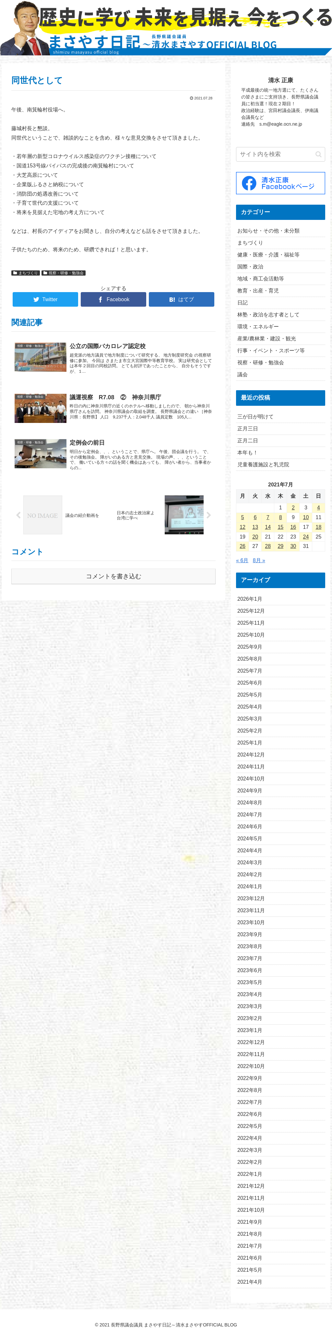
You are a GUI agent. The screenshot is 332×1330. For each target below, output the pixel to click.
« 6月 (242, 560)
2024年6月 (249, 826)
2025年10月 (251, 635)
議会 (242, 374)
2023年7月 (249, 958)
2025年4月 (249, 707)
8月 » (259, 560)
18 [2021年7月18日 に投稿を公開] (319, 527)
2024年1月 (249, 886)
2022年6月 (249, 1114)
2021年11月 (251, 1198)
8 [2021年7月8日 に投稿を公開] (280, 517)
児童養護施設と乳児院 (263, 464)
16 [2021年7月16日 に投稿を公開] (293, 527)
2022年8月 (249, 1090)
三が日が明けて (255, 416)
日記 (242, 302)
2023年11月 (251, 910)
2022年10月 (251, 1066)
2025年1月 (249, 742)
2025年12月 (251, 611)
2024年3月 (249, 862)
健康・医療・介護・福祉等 (268, 254)
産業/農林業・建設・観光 (266, 338)
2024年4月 (249, 850)
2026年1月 (249, 599)
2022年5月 (249, 1126)
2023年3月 (249, 1006)
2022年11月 (251, 1054)
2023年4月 (249, 994)
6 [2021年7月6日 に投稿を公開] (255, 517)
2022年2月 (249, 1162)
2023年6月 (249, 970)
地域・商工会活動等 (260, 278)
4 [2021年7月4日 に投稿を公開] (318, 507)
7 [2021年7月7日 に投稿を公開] (268, 517)
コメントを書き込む (113, 576)
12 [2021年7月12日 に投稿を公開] (242, 527)
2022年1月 (249, 1174)
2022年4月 (249, 1138)
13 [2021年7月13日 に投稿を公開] (255, 527)
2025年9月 (249, 647)
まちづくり (25, 273)
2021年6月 (249, 1258)
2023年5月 (249, 982)
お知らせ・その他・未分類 (268, 230)
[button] (318, 154)
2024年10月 (251, 778)
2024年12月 (251, 754)
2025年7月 (249, 671)
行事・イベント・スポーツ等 (271, 350)
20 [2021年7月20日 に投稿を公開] (255, 537)
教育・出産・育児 (258, 290)
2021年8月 (249, 1234)
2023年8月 (249, 946)
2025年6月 (249, 683)
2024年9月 (249, 790)
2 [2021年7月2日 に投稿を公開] (293, 507)
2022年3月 (249, 1150)
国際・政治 (250, 266)
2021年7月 (249, 1246)
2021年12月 (251, 1186)
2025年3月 (249, 719)
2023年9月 (249, 934)
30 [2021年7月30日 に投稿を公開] (293, 546)
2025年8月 (249, 659)
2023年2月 (249, 1018)
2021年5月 (249, 1270)
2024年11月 (251, 766)
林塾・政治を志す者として (268, 314)
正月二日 (247, 440)
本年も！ (247, 452)
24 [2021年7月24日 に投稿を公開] (306, 537)
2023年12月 (251, 898)
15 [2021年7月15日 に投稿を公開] (280, 527)
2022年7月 (249, 1102)
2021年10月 (251, 1210)
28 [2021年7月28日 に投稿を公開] (268, 546)
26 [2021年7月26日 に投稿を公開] (242, 546)
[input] (280, 154)
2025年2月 (249, 730)
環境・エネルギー (258, 326)
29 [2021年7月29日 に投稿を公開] (280, 546)
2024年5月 (249, 838)
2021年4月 (249, 1282)
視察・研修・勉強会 (63, 273)
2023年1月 (249, 1030)
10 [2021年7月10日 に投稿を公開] (306, 517)
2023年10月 (251, 922)
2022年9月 (249, 1078)
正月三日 (247, 428)
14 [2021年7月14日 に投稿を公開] (268, 527)
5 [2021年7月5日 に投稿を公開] (242, 517)
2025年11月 (251, 623)
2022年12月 (251, 1042)
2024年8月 (249, 802)
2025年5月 (249, 695)
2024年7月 (249, 814)
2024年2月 (249, 874)
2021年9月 (249, 1222)
